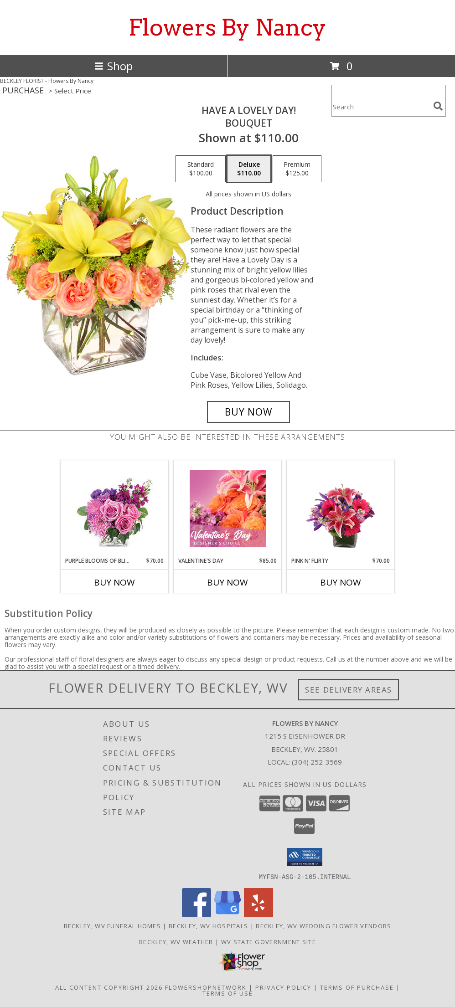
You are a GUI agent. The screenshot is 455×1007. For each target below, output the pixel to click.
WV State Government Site (268, 941)
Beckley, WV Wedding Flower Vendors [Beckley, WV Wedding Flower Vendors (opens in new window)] (323, 925)
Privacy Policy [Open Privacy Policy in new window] (283, 987)
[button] (304, 857)
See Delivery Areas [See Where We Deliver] (348, 689)
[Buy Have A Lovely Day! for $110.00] (248, 412)
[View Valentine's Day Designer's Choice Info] (228, 508)
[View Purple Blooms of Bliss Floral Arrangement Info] (115, 508)
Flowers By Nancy (227, 27)
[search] (438, 106)
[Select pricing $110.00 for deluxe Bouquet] (249, 169)
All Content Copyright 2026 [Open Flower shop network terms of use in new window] (109, 987)
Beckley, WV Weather (176, 941)
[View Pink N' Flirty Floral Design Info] (341, 508)
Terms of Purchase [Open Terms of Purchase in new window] (357, 987)
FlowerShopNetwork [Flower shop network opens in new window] (206, 987)
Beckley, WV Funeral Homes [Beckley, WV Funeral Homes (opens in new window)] (112, 925)
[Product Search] (380, 106)
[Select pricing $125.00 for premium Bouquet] (297, 169)
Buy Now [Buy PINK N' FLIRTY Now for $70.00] (340, 582)
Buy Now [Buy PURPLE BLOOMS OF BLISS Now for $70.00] (114, 582)
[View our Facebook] (196, 914)
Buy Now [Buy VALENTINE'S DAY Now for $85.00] (227, 582)
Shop (113, 65)
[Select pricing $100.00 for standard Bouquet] (200, 169)
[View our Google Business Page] (227, 914)
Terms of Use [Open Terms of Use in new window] (227, 993)
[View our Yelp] (258, 914)
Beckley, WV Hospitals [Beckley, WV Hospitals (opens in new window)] (208, 925)
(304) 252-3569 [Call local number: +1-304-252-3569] (317, 761)
